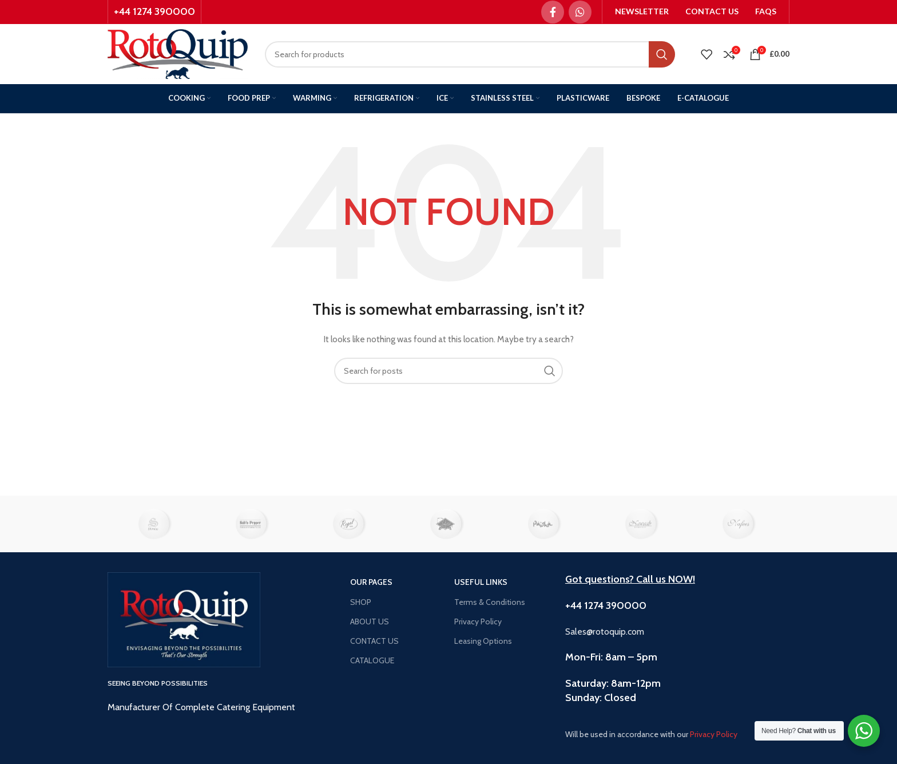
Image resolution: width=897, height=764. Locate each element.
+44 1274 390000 (154, 11)
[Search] (470, 54)
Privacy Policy (478, 621)
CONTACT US (374, 641)
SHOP (360, 602)
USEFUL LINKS (480, 582)
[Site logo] (178, 53)
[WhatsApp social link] (580, 12)
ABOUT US (369, 621)
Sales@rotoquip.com (604, 631)
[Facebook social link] (552, 12)
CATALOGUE (372, 660)
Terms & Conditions (489, 602)
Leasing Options (483, 641)
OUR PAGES (371, 582)
